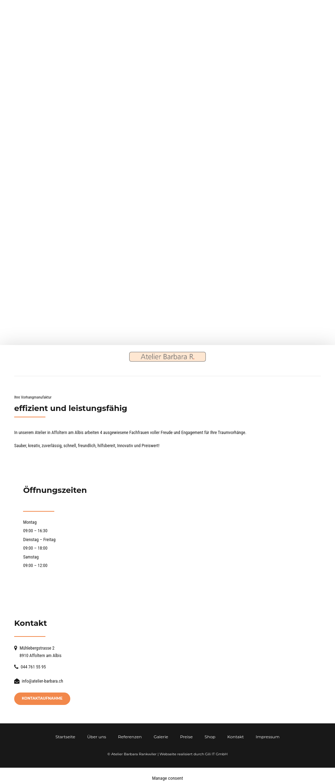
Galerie (161, 736)
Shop (210, 736)
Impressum (267, 736)
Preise (186, 736)
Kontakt (235, 736)
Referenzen (130, 736)
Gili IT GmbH (216, 753)
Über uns (96, 736)
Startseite (65, 736)
